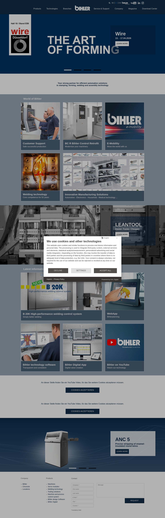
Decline (58, 270)
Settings (81, 270)
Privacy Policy (59, 279)
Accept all (105, 270)
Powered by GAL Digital (110, 279)
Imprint (49, 279)
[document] (82, 253)
